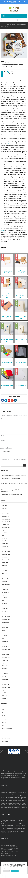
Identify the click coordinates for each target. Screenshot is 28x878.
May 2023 (4, 603)
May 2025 (4, 538)
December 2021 (6, 649)
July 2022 (4, 630)
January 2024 (5, 581)
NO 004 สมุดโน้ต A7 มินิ (21, 339)
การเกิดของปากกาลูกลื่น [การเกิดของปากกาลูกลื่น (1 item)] (13, 791)
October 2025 (5, 524)
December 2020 (6, 682)
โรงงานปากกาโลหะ (6, 738)
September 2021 (6, 657)
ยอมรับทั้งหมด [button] (15, 871)
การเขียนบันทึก (16, 74)
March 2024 (5, 576)
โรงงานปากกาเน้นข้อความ (7, 735)
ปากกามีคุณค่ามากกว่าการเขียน (20, 459)
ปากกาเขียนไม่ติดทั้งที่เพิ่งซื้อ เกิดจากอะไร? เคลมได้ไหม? (14, 475)
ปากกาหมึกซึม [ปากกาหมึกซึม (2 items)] (20, 800)
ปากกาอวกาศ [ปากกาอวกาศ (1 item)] (6, 801)
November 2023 (6, 587)
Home (2, 24)
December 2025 (6, 519)
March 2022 (5, 641)
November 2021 (6, 652)
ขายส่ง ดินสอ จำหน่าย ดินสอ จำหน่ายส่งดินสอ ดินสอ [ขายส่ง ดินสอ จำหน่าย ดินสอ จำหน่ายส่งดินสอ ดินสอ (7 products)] (13, 821)
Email (2, 436)
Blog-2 (3, 712)
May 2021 (4, 668)
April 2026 (4, 508)
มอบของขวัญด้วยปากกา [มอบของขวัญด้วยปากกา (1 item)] (19, 803)
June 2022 (4, 633)
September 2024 (6, 560)
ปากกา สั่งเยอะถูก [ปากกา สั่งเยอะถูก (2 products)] (4, 829)
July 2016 (4, 693)
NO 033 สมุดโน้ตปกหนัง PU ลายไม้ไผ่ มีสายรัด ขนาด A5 (21, 295)
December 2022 (6, 617)
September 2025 (6, 527)
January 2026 (5, 516)
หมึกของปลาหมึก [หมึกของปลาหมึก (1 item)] (17, 804)
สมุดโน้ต (7, 144)
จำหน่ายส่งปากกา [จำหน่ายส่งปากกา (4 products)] (5, 824)
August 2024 (5, 562)
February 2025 (5, 546)
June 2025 (4, 535)
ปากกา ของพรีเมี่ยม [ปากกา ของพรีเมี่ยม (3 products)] (9, 825)
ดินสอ (2, 230)
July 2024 (4, 565)
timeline (4, 716)
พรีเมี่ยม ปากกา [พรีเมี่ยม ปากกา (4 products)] (10, 831)
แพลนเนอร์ (22, 74)
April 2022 (4, 638)
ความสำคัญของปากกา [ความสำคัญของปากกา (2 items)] (12, 792)
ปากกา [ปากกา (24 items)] (19, 795)
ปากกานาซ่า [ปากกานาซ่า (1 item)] (9, 797)
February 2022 (5, 644)
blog (3, 709)
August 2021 (5, 660)
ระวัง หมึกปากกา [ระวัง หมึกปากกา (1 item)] (6, 804)
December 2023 (6, 584)
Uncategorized (5, 719)
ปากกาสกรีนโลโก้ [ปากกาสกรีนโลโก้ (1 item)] (14, 800)
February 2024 (5, 579)
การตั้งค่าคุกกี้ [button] (7, 871)
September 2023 (6, 592)
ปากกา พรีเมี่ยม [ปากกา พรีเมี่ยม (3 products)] (22, 825)
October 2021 (5, 655)
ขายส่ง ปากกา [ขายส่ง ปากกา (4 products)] (12, 822)
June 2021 (4, 665)
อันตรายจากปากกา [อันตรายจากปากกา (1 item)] (7, 807)
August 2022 (5, 627)
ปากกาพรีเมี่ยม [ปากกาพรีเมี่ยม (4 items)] (15, 797)
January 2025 (5, 549)
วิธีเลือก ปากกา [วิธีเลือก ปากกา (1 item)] (11, 804)
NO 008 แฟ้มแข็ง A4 (21, 385)
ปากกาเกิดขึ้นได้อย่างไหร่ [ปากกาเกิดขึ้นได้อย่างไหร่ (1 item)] (13, 801)
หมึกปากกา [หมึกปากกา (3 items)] (23, 805)
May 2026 (4, 505)
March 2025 (5, 543)
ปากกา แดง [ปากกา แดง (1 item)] (19, 801)
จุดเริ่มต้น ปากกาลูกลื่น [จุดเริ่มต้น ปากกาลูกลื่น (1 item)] (16, 794)
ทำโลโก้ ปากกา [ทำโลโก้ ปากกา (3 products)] (12, 824)
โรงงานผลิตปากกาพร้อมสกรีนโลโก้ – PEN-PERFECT (14, 2)
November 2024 (6, 554)
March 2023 (5, 608)
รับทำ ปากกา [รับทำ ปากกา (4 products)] (17, 831)
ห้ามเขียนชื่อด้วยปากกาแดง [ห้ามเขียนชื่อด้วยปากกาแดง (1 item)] (19, 806)
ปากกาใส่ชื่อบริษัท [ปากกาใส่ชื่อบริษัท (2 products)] (17, 829)
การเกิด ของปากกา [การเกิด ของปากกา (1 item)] (6, 791)
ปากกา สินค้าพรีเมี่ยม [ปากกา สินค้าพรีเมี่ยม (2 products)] (10, 829)
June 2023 (4, 600)
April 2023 (4, 606)
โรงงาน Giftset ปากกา (7, 728)
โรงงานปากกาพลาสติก (7, 732)
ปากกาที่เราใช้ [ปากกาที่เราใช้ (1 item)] (5, 797)
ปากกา (8, 24)
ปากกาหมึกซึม (10, 163)
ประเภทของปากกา (5, 459)
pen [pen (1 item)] (2, 791)
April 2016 (4, 695)
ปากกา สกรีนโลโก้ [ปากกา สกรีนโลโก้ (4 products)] (21, 828)
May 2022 (4, 636)
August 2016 (5, 690)
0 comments (5, 76)
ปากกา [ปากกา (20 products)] (19, 823)
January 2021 (5, 679)
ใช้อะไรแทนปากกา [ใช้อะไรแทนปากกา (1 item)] (21, 807)
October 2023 (5, 589)
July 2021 (4, 663)
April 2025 (4, 541)
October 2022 (5, 622)
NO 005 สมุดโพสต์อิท (7, 362)
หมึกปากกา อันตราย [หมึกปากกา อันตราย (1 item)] (11, 806)
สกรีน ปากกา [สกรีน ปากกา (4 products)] (8, 833)
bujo (5, 74)
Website (3, 440)
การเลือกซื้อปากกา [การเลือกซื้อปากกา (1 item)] (21, 791)
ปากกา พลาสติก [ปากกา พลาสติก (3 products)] (4, 827)
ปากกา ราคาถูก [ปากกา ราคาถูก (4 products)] (6, 828)
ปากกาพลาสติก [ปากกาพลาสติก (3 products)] (11, 827)
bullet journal (9, 74)
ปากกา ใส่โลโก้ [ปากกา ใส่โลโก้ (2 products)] (22, 829)
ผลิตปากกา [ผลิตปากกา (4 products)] (3, 831)
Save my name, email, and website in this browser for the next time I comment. (13, 447)
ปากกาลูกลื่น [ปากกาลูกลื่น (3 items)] (8, 800)
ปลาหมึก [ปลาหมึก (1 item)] (15, 795)
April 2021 (4, 671)
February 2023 (5, 611)
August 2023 (5, 595)
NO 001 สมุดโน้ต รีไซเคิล (7, 317)
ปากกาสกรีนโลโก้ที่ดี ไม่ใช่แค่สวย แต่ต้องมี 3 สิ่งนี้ (12, 478)
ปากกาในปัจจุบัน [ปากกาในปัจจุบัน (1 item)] (9, 803)
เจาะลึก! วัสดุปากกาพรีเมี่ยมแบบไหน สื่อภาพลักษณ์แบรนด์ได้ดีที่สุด (14, 484)
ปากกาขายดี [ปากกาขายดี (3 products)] (16, 825)
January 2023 (5, 614)
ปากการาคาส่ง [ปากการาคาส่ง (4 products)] (13, 828)
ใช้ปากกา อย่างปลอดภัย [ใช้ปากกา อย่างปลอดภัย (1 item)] (14, 807)
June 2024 (4, 568)
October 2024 (5, 557)
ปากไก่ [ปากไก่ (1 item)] (14, 803)
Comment (3, 419)
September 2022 (6, 625)
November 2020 (6, 684)
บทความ (4, 722)
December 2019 (6, 687)
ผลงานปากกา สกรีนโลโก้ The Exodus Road (12, 494)
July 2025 (4, 532)
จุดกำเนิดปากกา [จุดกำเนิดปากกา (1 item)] (9, 794)
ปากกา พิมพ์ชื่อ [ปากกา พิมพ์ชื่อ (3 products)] (18, 827)
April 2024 (4, 573)
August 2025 (5, 530)
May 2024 (4, 570)
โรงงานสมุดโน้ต (5, 741)
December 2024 (6, 551)
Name (3, 431)
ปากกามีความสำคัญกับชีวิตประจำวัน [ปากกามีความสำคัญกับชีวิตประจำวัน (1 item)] (10, 798)
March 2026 (5, 511)
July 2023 (4, 598)
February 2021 (5, 676)
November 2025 (6, 522)
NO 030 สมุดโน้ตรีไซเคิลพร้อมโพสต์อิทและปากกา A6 (7, 295)
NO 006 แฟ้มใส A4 (21, 362)
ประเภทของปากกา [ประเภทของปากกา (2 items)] (9, 796)
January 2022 (5, 646)
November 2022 (6, 619)
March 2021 (5, 674)
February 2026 (5, 513)
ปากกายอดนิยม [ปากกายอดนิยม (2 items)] (20, 799)
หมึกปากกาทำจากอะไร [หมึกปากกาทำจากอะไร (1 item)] (4, 806)
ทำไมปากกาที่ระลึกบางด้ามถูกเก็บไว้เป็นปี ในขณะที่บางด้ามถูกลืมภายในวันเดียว (14, 490)
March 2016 (5, 698)
